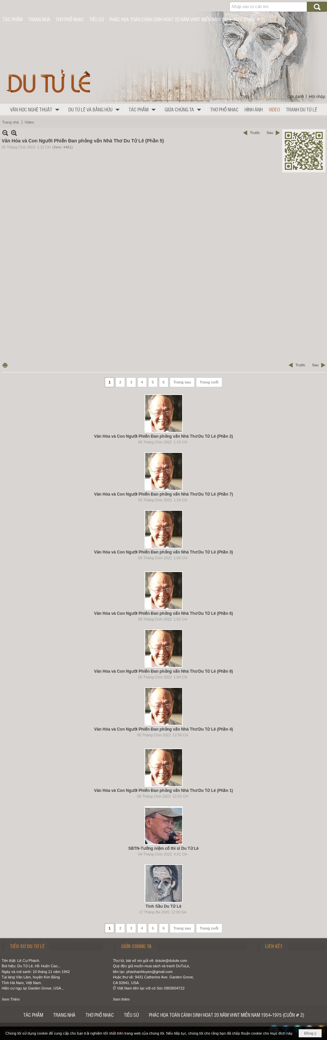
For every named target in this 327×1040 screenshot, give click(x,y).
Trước (255, 133)
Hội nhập (317, 96)
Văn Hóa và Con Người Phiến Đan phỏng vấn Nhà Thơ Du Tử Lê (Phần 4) (163, 729)
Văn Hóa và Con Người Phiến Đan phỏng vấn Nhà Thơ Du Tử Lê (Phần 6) (163, 613)
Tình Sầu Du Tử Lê (163, 906)
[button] (36, 109)
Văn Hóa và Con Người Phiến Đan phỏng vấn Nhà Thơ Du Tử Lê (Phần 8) (163, 671)
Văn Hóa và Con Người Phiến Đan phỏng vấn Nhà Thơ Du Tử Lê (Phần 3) (163, 552)
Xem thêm (121, 999)
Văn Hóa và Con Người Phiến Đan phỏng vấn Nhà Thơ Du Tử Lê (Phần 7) (163, 494)
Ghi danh (296, 96)
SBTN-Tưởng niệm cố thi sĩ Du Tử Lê (163, 848)
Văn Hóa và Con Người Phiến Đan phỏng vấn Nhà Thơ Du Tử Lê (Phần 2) (163, 436)
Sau (269, 133)
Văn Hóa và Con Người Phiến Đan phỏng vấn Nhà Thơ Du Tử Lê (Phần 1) (163, 790)
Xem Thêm (11, 999)
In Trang (5, 365)
